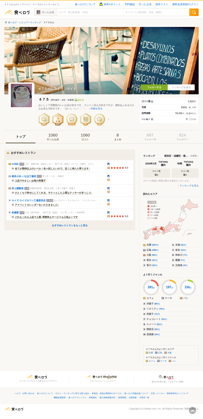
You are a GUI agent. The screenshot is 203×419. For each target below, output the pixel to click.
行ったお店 (145, 4)
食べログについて (85, 4)
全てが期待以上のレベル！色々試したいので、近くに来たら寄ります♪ (52, 168)
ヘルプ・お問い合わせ (24, 393)
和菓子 (153, 314)
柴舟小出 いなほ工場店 (24, 176)
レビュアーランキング (30, 22)
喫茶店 (153, 329)
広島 (152, 250)
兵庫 (152, 244)
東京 (152, 260)
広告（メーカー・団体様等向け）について (170, 393)
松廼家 (15, 212)
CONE (15, 164)
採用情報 (122, 397)
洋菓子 (153, 303)
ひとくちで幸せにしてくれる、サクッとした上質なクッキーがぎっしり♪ (53, 192)
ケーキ (163, 361)
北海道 (181, 265)
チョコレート (157, 319)
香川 (152, 265)
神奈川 (181, 255)
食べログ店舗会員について (136, 393)
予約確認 (129, 4)
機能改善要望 (60, 397)
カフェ (152, 361)
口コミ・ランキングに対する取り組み (72, 393)
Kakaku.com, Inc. (152, 408)
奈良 (180, 250)
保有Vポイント (110, 4)
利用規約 (93, 397)
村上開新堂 (18, 188)
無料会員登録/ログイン (185, 4)
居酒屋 (153, 334)
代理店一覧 (144, 397)
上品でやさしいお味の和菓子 (30, 180)
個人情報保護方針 (107, 397)
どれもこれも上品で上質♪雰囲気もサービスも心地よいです (46, 217)
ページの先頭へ (192, 410)
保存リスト (161, 4)
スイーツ (154, 324)
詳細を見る (96, 108)
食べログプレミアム (77, 397)
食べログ (17, 12)
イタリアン (156, 308)
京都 (180, 244)
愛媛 (180, 260)
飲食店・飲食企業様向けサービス (107, 393)
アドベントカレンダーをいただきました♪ (37, 204)
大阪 (152, 255)
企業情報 (133, 397)
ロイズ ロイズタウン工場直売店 (29, 200)
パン (174, 361)
